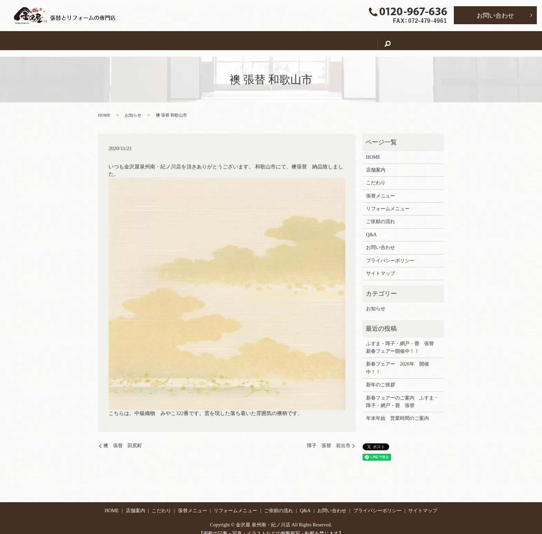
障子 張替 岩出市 (329, 439)
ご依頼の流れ (349, 40)
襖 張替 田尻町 (122, 439)
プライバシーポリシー (390, 254)
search (411, 40)
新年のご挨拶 (380, 378)
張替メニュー (245, 40)
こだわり (206, 40)
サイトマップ (380, 266)
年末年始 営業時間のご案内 (397, 411)
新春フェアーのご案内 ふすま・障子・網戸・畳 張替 (402, 395)
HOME (139, 40)
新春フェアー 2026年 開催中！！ (397, 361)
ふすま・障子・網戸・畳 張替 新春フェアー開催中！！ (402, 340)
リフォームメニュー (297, 40)
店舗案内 (171, 40)
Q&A (384, 40)
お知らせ (133, 108)
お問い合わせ (495, 15)
